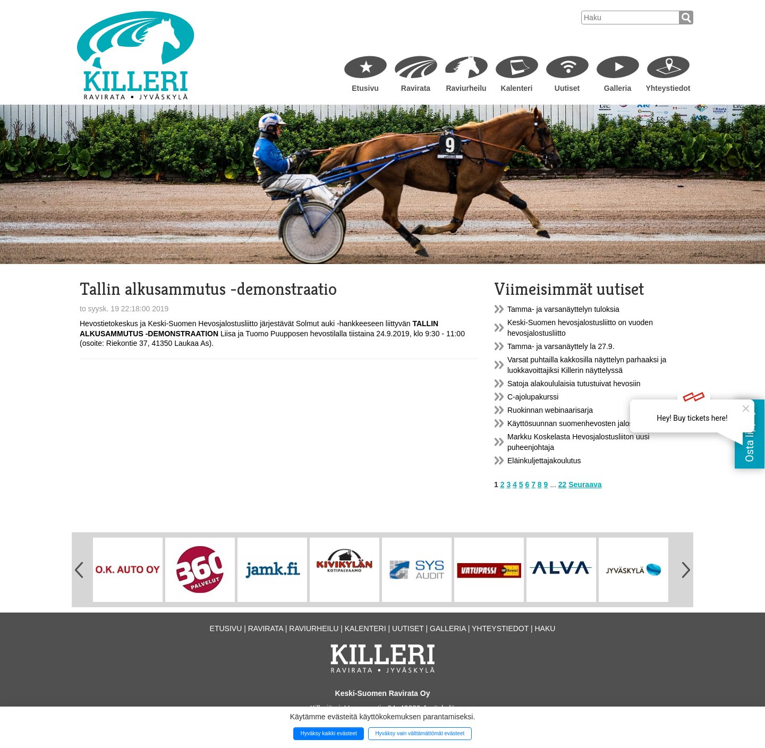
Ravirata (415, 88)
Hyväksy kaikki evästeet (329, 733)
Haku (544, 628)
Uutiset (567, 88)
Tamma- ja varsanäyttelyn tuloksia (563, 309)
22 (562, 484)
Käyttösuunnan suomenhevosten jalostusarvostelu (590, 423)
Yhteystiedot (667, 88)
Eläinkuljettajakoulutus (544, 460)
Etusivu (365, 88)
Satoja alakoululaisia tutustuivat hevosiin (574, 383)
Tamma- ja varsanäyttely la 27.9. (561, 346)
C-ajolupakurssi (532, 397)
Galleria (617, 88)
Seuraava (584, 484)
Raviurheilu (466, 88)
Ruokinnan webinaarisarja (550, 410)
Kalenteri (517, 88)
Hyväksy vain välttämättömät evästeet (419, 733)
